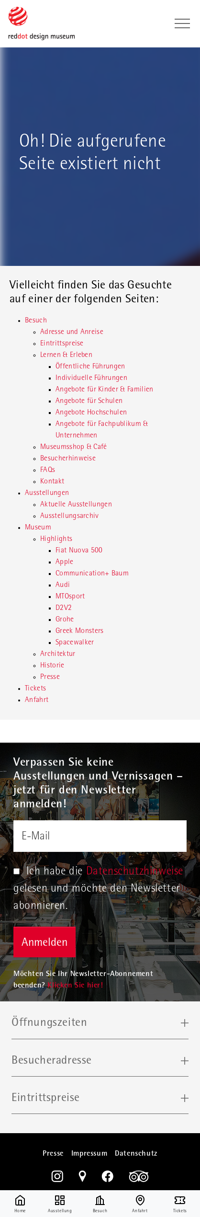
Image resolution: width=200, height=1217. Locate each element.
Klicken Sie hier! (75, 986)
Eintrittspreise (62, 344)
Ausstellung (60, 1204)
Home (20, 1204)
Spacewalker (75, 643)
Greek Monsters (79, 631)
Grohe (65, 620)
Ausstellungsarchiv (69, 516)
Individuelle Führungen (91, 378)
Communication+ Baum (92, 574)
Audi (63, 585)
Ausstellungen (47, 493)
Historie (52, 666)
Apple (65, 562)
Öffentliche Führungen (90, 367)
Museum (38, 528)
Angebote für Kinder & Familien (105, 390)
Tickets (35, 689)
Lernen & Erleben (66, 355)
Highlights (56, 539)
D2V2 (64, 608)
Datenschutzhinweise (134, 872)
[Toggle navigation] (182, 23)
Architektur (58, 654)
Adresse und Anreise (71, 332)
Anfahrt (36, 700)
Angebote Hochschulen (91, 413)
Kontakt (52, 482)
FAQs (47, 470)
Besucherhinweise (68, 459)
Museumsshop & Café (73, 447)
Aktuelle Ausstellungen (76, 505)
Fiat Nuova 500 (79, 551)
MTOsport (70, 597)
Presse (50, 677)
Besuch (36, 321)
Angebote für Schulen (89, 401)
